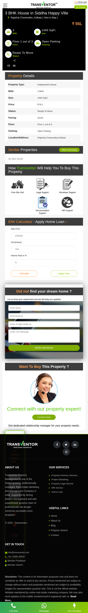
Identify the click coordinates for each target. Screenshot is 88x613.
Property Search (59, 530)
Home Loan (57, 492)
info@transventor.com (18, 552)
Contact (55, 535)
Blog (53, 525)
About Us (55, 520)
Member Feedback (17, 560)
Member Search (15, 565)
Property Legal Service (63, 483)
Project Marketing (60, 479)
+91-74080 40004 (16, 556)
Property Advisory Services (64, 475)
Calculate (24, 273)
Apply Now (64, 273)
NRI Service (57, 488)
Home (54, 516)
